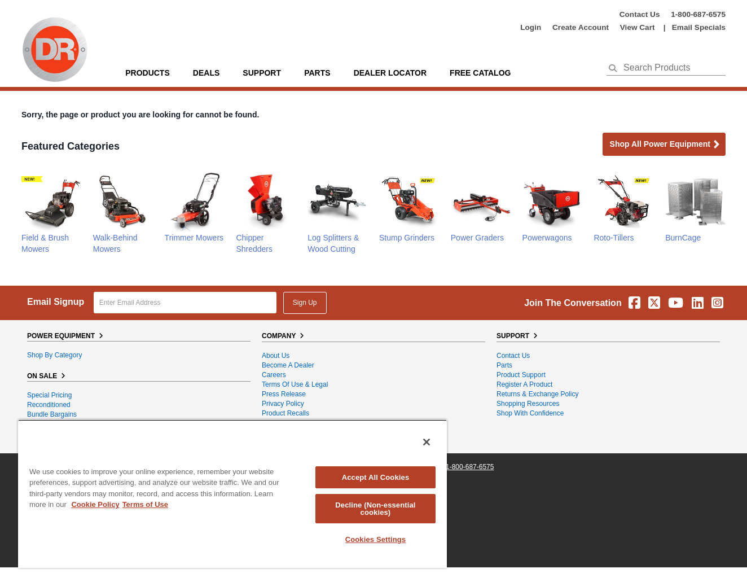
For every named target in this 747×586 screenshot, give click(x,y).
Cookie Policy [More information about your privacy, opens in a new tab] (95, 504)
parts (317, 72)
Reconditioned (49, 405)
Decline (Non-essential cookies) (375, 509)
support (262, 72)
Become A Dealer (288, 365)
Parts (504, 365)
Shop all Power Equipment (665, 144)
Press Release (284, 394)
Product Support (521, 375)
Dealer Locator (390, 72)
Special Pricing (49, 395)
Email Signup (55, 302)
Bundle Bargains (52, 414)
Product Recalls (285, 413)
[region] (232, 493)
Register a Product (524, 384)
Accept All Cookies (376, 477)
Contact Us (639, 14)
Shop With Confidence (530, 413)
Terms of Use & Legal (295, 384)
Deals (206, 72)
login (530, 27)
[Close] (426, 442)
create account (580, 27)
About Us (275, 356)
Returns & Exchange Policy (537, 394)
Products (147, 72)
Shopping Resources (527, 404)
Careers (274, 375)
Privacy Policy (283, 404)
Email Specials (699, 27)
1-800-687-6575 (698, 14)
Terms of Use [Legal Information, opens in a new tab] (145, 504)
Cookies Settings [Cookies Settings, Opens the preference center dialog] (375, 539)
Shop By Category (54, 355)
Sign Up (305, 303)
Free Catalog (480, 72)
